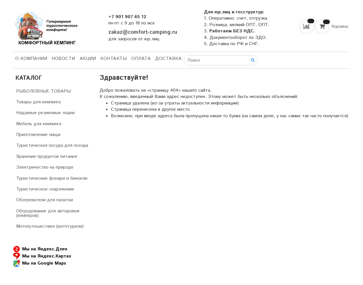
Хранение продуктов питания (46, 156)
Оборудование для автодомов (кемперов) (47, 213)
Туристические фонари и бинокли (51, 178)
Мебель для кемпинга (38, 124)
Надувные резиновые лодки (45, 113)
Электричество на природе (44, 167)
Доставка (168, 58)
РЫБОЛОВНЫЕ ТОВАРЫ (43, 91)
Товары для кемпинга (38, 102)
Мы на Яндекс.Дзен (40, 249)
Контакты (113, 58)
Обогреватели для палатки (44, 200)
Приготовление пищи (38, 134)
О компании (31, 58)
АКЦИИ (88, 58)
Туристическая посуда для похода (52, 145)
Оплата (141, 58)
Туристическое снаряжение (45, 189)
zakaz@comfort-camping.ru (142, 32)
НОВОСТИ (63, 58)
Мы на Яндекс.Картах (42, 256)
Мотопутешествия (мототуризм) (50, 226)
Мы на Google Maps (39, 263)
